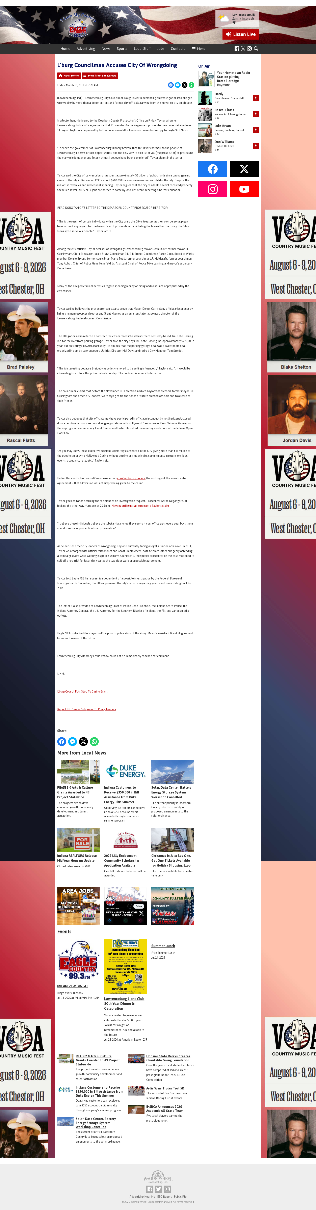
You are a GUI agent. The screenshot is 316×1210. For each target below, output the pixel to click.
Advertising (86, 48)
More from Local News (102, 75)
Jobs (160, 48)
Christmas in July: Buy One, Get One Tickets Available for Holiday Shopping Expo (172, 847)
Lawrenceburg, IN (243, 14)
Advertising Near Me (142, 1196)
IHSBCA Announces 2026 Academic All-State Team (164, 1108)
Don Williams (224, 142)
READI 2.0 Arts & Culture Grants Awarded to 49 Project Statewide (78, 779)
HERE (156, 207)
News (106, 48)
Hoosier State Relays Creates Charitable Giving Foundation (168, 1058)
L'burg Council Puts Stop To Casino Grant (82, 691)
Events (64, 931)
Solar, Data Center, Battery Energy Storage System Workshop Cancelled (172, 779)
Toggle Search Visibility (256, 48)
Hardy (219, 94)
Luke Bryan (223, 126)
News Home (71, 75)
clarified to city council (131, 478)
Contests (178, 48)
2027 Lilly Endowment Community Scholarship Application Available (125, 847)
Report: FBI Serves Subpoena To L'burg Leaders (86, 709)
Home (65, 48)
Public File (180, 1196)
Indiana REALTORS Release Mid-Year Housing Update (78, 845)
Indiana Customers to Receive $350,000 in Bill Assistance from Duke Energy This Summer (125, 782)
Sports (122, 48)
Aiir (170, 1201)
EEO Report (164, 1196)
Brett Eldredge (228, 81)
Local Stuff (142, 48)
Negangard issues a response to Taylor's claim (140, 505)
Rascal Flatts (224, 110)
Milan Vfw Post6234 (87, 997)
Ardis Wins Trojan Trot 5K (165, 1088)
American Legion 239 (134, 1039)
